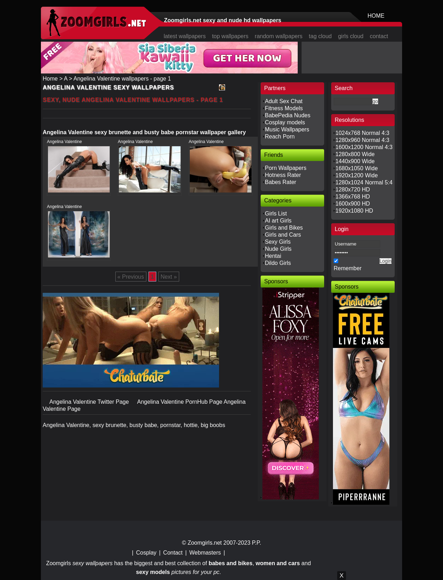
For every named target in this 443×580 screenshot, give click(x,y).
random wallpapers (278, 36)
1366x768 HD (352, 197)
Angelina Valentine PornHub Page (180, 402)
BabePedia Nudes (287, 115)
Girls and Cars (283, 235)
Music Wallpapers (287, 129)
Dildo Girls (278, 263)
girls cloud (350, 36)
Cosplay (146, 553)
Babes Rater (280, 182)
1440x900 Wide (355, 161)
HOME (376, 16)
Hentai (273, 256)
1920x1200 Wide (356, 175)
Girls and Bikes (284, 228)
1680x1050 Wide (356, 168)
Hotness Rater (283, 175)
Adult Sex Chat (284, 101)
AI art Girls (278, 221)
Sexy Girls (278, 242)
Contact (173, 553)
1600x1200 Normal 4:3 (364, 147)
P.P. (256, 543)
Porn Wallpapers (286, 168)
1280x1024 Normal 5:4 (364, 182)
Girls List (276, 214)
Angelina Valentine (64, 141)
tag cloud (320, 36)
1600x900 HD (352, 204)
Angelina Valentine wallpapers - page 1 (122, 79)
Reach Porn (280, 137)
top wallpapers (230, 36)
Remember (348, 268)
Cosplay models (285, 122)
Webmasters (205, 553)
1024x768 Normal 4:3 (362, 133)
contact (379, 36)
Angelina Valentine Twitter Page (90, 402)
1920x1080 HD (354, 211)
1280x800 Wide (355, 154)
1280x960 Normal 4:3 (362, 140)
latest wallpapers (185, 36)
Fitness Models (284, 108)
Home (50, 79)
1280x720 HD (352, 190)
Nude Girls (278, 249)
